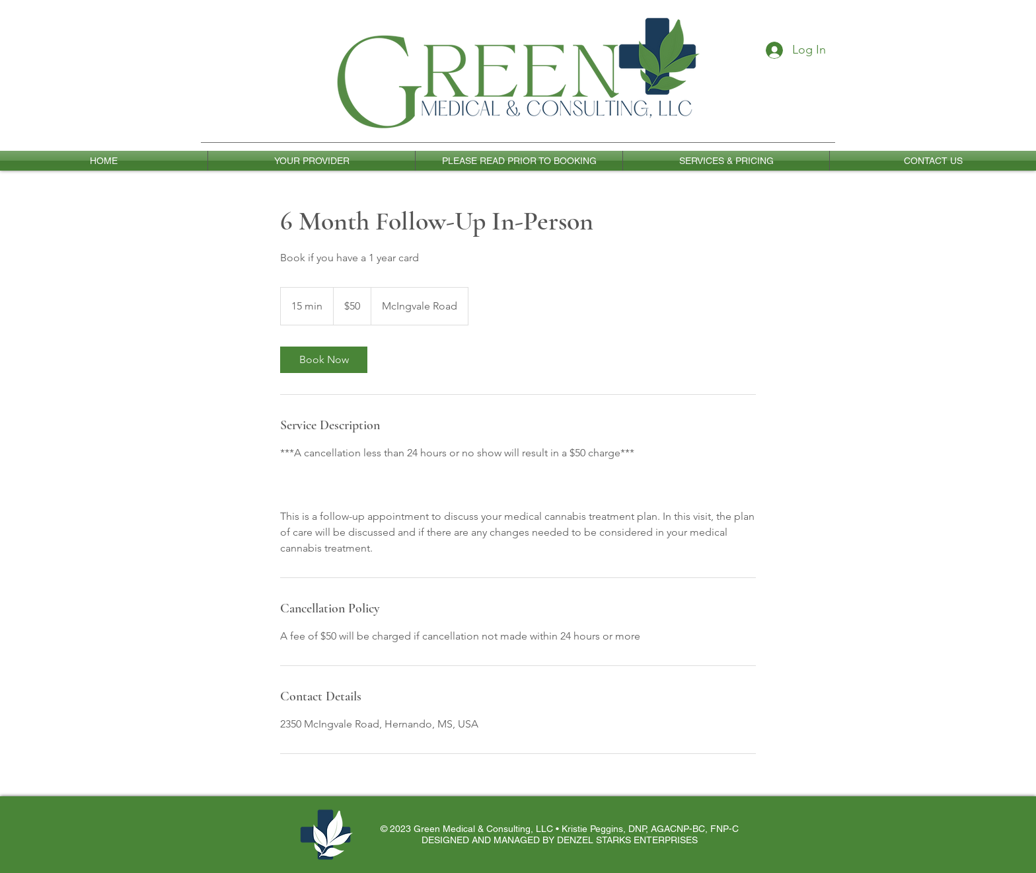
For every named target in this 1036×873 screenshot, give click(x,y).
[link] (323, 360)
